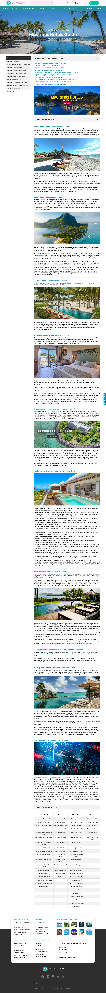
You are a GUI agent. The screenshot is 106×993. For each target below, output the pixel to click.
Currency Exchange (41, 956)
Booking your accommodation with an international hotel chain (56, 79)
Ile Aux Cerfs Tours (20, 925)
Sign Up (77, 3)
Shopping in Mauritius (20, 955)
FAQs (81, 8)
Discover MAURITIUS (20, 943)
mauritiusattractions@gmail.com (67, 957)
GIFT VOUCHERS (39, 949)
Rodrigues (72, 8)
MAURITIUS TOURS (19, 948)
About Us (89, 8)
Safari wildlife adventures (22, 930)
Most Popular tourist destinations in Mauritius (50, 84)
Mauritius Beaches (19, 950)
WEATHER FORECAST (19, 945)
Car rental (38, 943)
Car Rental (41, 8)
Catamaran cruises (20, 932)
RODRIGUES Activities (41, 927)
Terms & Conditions (57, 983)
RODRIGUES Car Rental (41, 933)
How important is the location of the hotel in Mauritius (53, 82)
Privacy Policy (33, 983)
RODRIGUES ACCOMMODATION (40, 930)
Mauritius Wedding (41, 952)
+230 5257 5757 (62, 950)
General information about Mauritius (47, 65)
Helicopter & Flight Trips (21, 922)
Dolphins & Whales (19, 934)
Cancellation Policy (73, 983)
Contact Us (99, 8)
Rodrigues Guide (40, 925)
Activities (15, 8)
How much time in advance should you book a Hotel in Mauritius (56, 72)
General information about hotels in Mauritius (50, 63)
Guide (63, 8)
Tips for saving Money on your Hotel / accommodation (53, 75)
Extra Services (52, 8)
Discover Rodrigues (41, 922)
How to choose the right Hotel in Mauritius (49, 77)
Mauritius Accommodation (40, 946)
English (61, 3)
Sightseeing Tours (19, 927)
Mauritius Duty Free (41, 954)
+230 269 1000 (62, 947)
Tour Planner (94, 3)
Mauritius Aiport (19, 953)
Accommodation (28, 8)
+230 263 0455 (62, 952)
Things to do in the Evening (20, 958)
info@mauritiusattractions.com (67, 955)
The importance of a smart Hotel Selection (49, 68)
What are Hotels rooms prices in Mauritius (49, 70)
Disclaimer (44, 983)
